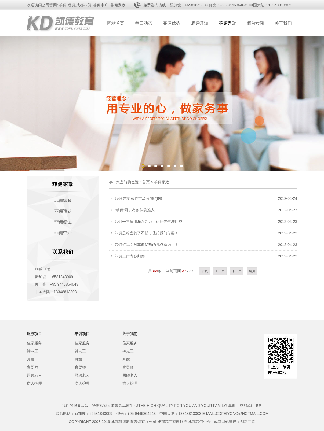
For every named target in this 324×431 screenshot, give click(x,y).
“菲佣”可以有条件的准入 (135, 210)
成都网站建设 (225, 421)
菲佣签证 (63, 222)
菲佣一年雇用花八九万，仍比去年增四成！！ (152, 221)
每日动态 (143, 23)
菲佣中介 (63, 232)
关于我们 (283, 23)
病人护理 (34, 383)
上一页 (220, 271)
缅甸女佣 (255, 23)
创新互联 (247, 421)
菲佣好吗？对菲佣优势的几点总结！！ (147, 244)
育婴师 (32, 367)
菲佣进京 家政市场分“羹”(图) (138, 198)
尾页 (252, 271)
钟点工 (32, 351)
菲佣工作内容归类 (130, 256)
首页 (146, 182)
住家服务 (34, 343)
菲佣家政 (227, 23)
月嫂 (30, 359)
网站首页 (115, 23)
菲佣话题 (63, 211)
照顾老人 (34, 375)
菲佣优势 (171, 23)
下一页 (237, 271)
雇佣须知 (199, 23)
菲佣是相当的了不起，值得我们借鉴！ (147, 233)
